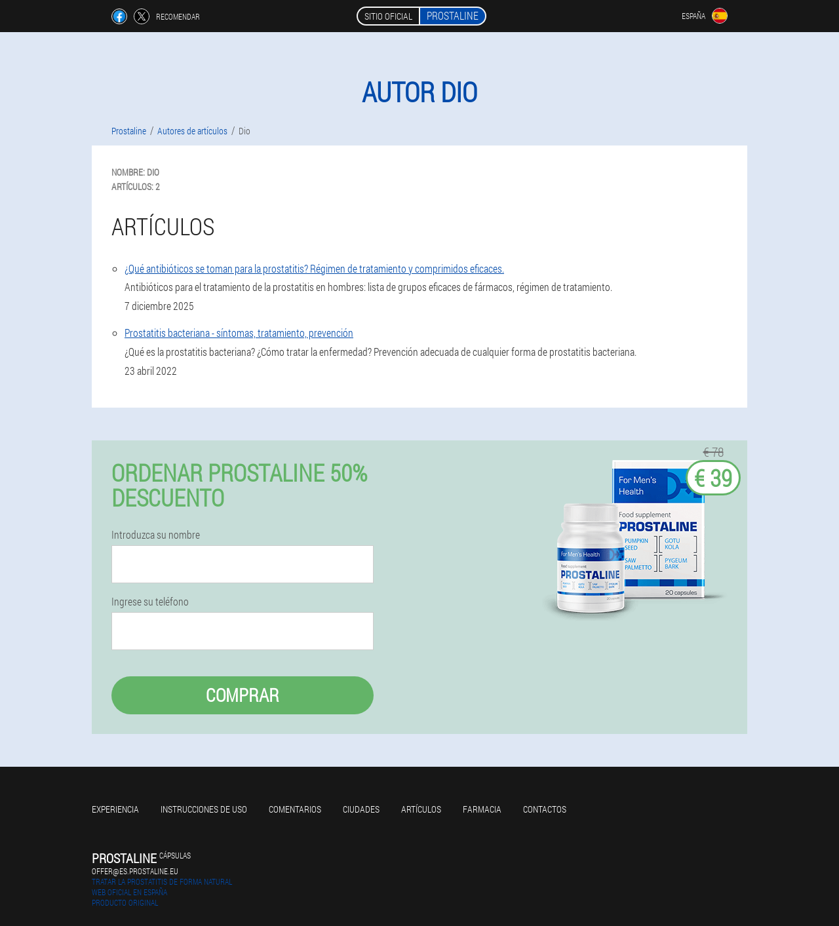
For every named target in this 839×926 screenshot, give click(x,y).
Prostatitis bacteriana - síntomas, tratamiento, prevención (239, 332)
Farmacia (482, 809)
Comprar (242, 695)
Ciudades (361, 809)
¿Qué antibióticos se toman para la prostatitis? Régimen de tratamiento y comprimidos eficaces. (314, 268)
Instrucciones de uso (204, 809)
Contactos (544, 809)
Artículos (421, 809)
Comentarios (295, 809)
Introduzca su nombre (155, 535)
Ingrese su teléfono (150, 601)
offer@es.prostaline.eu (135, 871)
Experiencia (115, 809)
